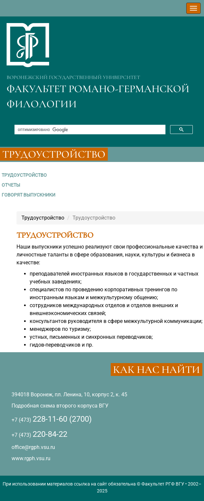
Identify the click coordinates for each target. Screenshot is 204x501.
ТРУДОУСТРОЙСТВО (24, 175)
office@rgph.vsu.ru (33, 447)
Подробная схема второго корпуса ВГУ (60, 406)
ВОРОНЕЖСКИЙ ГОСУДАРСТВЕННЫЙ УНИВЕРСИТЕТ (73, 77)
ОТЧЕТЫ (11, 185)
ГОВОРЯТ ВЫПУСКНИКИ (28, 195)
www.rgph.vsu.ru (31, 458)
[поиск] (89, 130)
